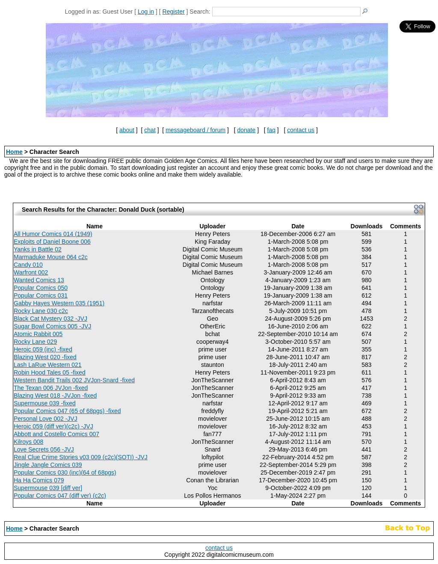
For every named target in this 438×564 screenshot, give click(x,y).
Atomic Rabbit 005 (38, 334)
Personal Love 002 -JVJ (45, 418)
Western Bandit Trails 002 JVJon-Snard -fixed (74, 380)
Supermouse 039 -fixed (45, 403)
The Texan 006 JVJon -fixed (51, 387)
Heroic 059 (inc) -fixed (43, 349)
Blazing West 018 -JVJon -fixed (55, 395)
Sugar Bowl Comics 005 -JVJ (52, 326)
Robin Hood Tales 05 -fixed (50, 372)
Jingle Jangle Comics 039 (48, 464)
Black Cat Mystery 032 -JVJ (50, 318)
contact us (300, 130)
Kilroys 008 (28, 441)
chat (149, 130)
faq (271, 130)
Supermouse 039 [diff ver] (48, 487)
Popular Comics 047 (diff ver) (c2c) (60, 495)
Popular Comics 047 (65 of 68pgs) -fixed (67, 410)
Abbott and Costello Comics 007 (56, 434)
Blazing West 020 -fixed (45, 357)
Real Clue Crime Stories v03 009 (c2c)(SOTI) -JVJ (81, 457)
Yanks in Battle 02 (38, 249)
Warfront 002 (31, 272)
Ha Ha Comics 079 (39, 480)
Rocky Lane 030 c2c (41, 310)
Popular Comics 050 (41, 287)
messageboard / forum (195, 130)
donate (246, 130)
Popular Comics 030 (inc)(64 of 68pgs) (65, 472)
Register (174, 11)
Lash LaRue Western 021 (48, 364)
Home (14, 151)
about (126, 130)
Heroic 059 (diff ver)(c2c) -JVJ (53, 426)
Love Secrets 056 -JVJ (44, 449)
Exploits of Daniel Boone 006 (52, 241)
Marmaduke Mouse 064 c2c (51, 257)
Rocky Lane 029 (35, 341)
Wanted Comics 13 (39, 280)
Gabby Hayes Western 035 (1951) (59, 303)
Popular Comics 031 (41, 295)
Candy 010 (28, 264)
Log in (146, 11)
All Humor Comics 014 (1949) (53, 233)
